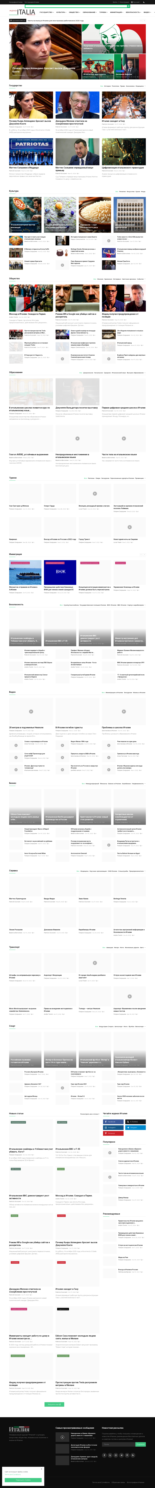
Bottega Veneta (120, 899)
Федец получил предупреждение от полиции (120, 315)
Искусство (131, 191)
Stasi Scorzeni (120, 230)
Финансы (103, 783)
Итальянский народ (124, 343)
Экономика (130, 86)
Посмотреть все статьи (89, 1114)
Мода (143, 191)
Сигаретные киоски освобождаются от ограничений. (124, 817)
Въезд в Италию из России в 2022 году (60, 539)
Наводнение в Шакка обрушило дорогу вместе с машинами (129, 1150)
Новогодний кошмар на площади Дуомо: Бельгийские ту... (83, 332)
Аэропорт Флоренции (53, 975)
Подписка (140, 1444)
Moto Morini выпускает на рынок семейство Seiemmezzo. (22, 1010)
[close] (41, 1469)
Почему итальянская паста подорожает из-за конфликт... (82, 842)
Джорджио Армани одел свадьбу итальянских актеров (84, 1458)
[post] (45, 51)
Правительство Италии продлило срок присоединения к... (130, 1222)
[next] (144, 20)
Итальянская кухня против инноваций (23, 226)
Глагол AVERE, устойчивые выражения (28, 454)
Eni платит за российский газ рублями (38, 841)
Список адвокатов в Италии (128, 1161)
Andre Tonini (88, 51)
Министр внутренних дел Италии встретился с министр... (129, 639)
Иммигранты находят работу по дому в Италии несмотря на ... (29, 1337)
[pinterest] (127, 1455)
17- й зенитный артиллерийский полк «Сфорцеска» (130, 676)
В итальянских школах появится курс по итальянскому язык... (29, 409)
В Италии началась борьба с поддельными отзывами (81, 830)
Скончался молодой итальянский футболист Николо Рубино (126, 1059)
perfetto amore (76, 770)
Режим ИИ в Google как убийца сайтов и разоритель (76, 315)
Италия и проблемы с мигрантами (23, 587)
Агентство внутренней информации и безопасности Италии (129, 931)
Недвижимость (138, 783)
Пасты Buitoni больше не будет (128, 853)
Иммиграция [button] (116, 12)
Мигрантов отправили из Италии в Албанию (58, 588)
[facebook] (104, 1455)
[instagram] (115, 1455)
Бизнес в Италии (114, 783)
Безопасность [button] (133, 12)
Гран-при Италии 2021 (79, 1084)
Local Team (83, 509)
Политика (115, 86)
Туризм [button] (103, 12)
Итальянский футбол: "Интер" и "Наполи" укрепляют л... (94, 1061)
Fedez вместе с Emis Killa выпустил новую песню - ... (130, 238)
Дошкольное (88, 373)
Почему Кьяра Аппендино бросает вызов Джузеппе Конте (30, 122)
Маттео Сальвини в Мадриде (24, 167)
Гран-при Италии (123, 1084)
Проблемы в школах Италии (116, 727)
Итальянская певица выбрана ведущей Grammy (131, 250)
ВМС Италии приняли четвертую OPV (130, 662)
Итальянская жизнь (31, 770)
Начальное (98, 373)
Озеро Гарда (49, 506)
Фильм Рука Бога (123, 261)
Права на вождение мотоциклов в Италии (58, 1010)
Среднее (107, 373)
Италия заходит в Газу (113, 121)
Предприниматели (136, 871)
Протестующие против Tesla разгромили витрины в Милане (53, 20)
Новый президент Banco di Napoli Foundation (36, 830)
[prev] (141, 20)
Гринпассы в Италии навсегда (128, 754)
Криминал (108, 279)
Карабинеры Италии (87, 930)
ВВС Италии (121, 605)
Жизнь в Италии (139, 692)
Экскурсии (105, 478)
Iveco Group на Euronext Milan (35, 853)
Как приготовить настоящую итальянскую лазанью (35, 238)
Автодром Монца (30, 1096)
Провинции (139, 478)
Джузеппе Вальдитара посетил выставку (77, 407)
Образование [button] (90, 12)
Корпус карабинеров (135, 605)
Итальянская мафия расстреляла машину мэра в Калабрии (83, 344)
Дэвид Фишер (123, 1197)
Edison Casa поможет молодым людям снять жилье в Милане (76, 1337)
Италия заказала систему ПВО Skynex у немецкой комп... (38, 664)
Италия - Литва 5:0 (77, 1096)
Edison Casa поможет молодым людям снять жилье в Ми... (25, 817)
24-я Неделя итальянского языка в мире (130, 332)
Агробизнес (126, 783)
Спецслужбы (123, 871)
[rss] (132, 1455)
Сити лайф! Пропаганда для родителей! (34, 755)
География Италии (15, 2)
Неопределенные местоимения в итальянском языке (72, 455)
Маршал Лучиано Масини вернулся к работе (130, 651)
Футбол (131, 1026)
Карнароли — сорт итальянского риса (89, 226)
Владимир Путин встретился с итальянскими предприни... (128, 842)
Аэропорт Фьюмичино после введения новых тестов (130, 1010)
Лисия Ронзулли (15, 930)
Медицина (140, 86)
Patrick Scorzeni (61, 127)
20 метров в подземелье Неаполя (26, 727)
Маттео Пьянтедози (17, 899)
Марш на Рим (123, 1257)
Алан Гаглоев (29, 744)
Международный (92, 783)
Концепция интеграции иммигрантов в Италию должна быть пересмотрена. (129, 588)
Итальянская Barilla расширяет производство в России (60, 818)
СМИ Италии (112, 871)
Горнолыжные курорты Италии (122, 478)
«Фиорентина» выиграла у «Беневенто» (131, 1072)
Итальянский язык (119, 373)
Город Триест (84, 539)
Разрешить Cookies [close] (23, 1480)
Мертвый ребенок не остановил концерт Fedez (36, 344)
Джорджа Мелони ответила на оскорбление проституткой (71, 122)
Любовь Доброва (124, 1272)
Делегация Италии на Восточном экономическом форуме (84, 1446)
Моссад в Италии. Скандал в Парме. (27, 314)
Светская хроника (129, 279)
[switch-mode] (144, 2)
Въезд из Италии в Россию (128, 1269)
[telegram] (121, 1455)
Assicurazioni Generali (79, 853)
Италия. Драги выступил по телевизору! (34, 767)
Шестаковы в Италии (109, 730)
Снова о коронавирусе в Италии (36, 741)
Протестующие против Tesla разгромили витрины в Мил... (35, 332)
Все (101, 86)
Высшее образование (135, 373)
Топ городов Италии (32, 2)
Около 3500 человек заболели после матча (130, 1097)
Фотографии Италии (135, 1482)
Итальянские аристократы (95, 74)
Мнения (100, 279)
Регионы (91, 478)
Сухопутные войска (71, 605)
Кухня (138, 191)
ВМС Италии (111, 605)
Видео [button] (147, 12)
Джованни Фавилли (124, 74)
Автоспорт (119, 1026)
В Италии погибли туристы (69, 727)
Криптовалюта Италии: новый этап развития (94, 818)
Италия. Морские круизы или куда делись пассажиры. (129, 767)
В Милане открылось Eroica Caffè (36, 249)
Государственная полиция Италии (93, 605)
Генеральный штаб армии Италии (83, 675)
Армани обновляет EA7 (32, 1084)
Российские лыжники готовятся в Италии (20, 1061)
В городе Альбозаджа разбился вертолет (92, 976)
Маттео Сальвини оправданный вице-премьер (75, 169)
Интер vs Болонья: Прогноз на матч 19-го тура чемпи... (59, 1061)
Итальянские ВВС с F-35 (56, 641)
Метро (116, 947)
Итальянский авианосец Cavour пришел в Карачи (36, 676)
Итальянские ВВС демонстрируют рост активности (90, 638)
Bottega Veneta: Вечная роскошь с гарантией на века (83, 250)
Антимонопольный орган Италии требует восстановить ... (129, 830)
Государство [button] (47, 12)
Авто (142, 947)
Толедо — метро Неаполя (89, 1009)
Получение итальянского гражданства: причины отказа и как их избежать (113, 47)
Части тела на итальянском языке (119, 454)
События (140, 279)
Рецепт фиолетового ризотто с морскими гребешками (60, 226)
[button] (145, 86)
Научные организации (98, 871)
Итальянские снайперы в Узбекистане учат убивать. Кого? (31, 1150)
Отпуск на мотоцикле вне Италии (127, 975)
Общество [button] (74, 12)
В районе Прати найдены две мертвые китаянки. (131, 356)
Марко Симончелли (78, 239)
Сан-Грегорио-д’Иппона (19, 506)
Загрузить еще (54, 1404)
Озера (98, 478)
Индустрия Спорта (106, 1026)
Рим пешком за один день (126, 741)
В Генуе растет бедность (33, 355)
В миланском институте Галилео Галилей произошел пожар (83, 356)
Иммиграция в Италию (114, 692)
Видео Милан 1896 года (79, 741)
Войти (115, 2)
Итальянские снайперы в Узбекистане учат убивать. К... (24, 639)
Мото (122, 947)
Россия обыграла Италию (34, 1072)
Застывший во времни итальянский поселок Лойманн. (128, 507)
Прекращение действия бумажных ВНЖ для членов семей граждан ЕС (93, 588)
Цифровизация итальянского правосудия (123, 167)
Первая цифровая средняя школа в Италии (123, 407)
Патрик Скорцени (90, 77)
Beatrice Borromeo (52, 230)
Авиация (109, 947)
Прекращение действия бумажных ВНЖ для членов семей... (131, 1234)
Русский (135, 2)
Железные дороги (132, 947)
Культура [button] (61, 12)
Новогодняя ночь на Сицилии (126, 539)
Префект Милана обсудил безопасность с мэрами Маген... (82, 651)
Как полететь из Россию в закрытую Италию (84, 767)
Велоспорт (139, 1026)
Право (122, 86)
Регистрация (124, 2)
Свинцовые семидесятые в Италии (131, 1185)
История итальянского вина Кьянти (84, 237)
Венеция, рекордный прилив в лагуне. (94, 506)
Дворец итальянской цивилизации (124, 226)
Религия (122, 191)
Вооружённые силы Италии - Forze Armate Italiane (83, 664)
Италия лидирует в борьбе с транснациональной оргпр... (34, 651)
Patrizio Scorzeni (18, 75)
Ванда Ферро (49, 899)
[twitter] (110, 1455)
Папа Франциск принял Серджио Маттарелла (83, 262)
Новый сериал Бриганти (33, 261)
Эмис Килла (83, 899)
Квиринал (13, 539)
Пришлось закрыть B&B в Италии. (83, 754)
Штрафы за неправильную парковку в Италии (24, 976)
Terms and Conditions (101, 1482)
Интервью (117, 279)
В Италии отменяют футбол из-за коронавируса (83, 1073)
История (107, 86)
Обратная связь (118, 1482)
